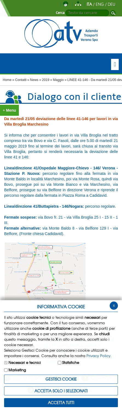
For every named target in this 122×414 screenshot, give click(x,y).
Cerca (60, 13)
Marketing (17, 369)
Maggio (58, 80)
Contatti (20, 80)
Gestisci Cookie (61, 379)
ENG (100, 4)
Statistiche (70, 362)
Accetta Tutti (61, 402)
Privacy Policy (98, 355)
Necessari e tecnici (24, 362)
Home (7, 80)
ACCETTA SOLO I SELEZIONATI (61, 390)
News (34, 80)
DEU (111, 4)
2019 (45, 80)
